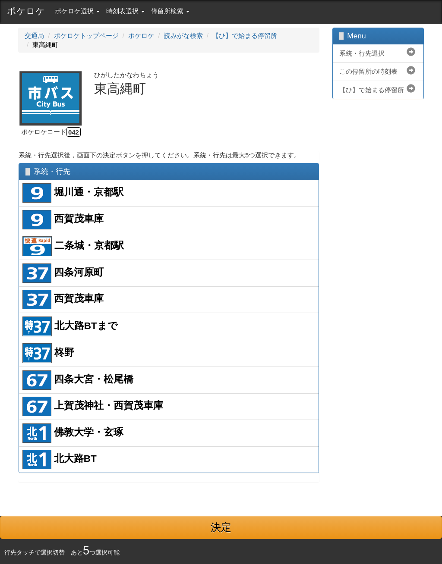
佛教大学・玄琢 (72, 433)
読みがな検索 (183, 35)
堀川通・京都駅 (72, 193)
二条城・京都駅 (73, 246)
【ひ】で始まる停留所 (244, 35)
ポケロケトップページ (86, 35)
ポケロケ (26, 11)
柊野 (48, 353)
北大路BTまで (70, 326)
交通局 (34, 35)
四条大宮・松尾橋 (77, 380)
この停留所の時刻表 (368, 71)
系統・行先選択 (362, 53)
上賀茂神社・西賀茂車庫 (92, 406)
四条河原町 (63, 273)
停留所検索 (170, 11)
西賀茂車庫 (63, 219)
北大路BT (59, 459)
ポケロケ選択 (77, 11)
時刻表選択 (125, 11)
